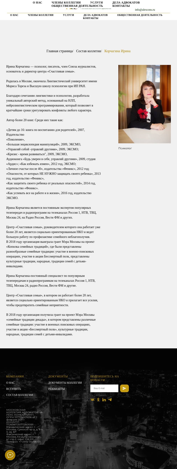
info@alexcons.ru (145, 9)
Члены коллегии (40, 15)
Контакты (90, 18)
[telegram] (41, 7)
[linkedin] (34, 7)
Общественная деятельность (139, 15)
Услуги (68, 15)
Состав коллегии (88, 51)
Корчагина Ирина (117, 51)
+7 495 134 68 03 (145, 3)
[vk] (21, 7)
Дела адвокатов (96, 15)
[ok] (28, 7)
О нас (14, 15)
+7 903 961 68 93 (145, 6)
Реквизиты (56, 388)
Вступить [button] (13, 388)
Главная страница (60, 51)
